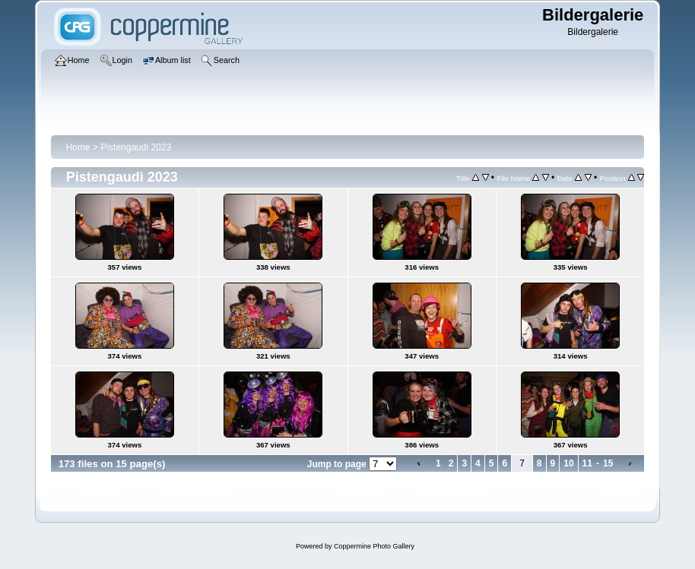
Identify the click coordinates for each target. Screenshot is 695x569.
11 (587, 463)
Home (78, 147)
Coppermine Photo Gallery (374, 546)
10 (568, 463)
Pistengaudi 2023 (135, 147)
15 (608, 463)
